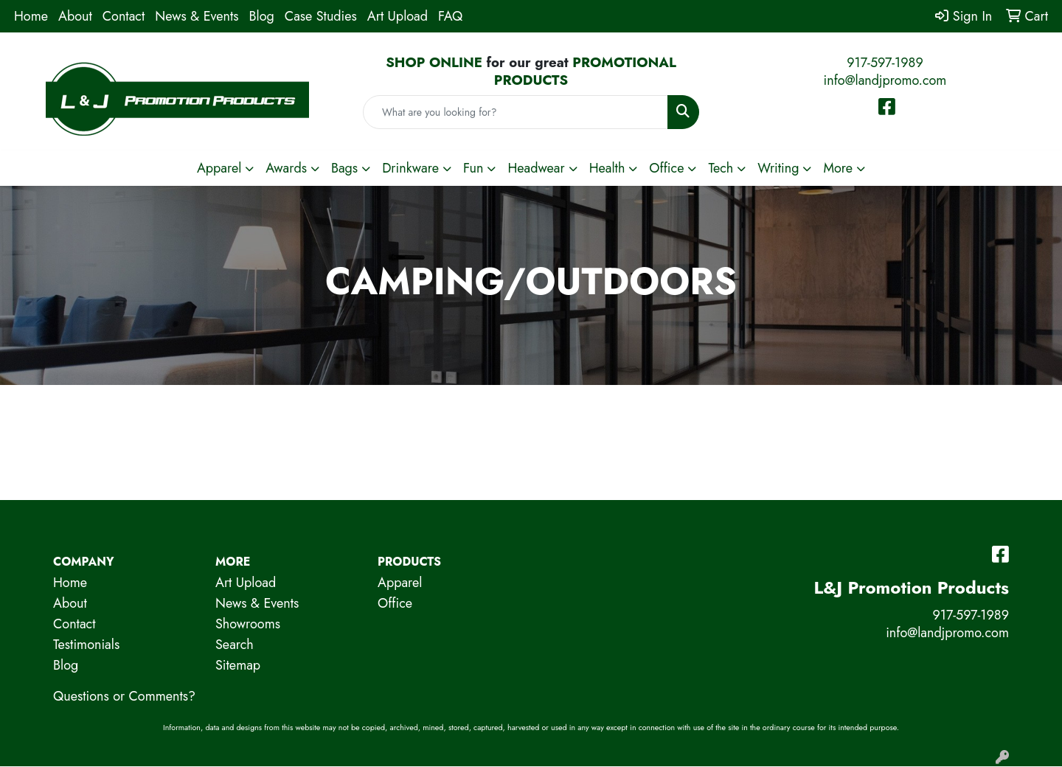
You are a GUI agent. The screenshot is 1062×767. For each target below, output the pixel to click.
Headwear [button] (535, 168)
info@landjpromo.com (885, 80)
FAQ (450, 16)
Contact (124, 16)
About (75, 16)
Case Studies (321, 16)
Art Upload (397, 16)
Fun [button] (473, 168)
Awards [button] (286, 168)
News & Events (196, 16)
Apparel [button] (219, 168)
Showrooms (247, 624)
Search (234, 644)
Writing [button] (778, 168)
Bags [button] (344, 168)
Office (395, 603)
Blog (261, 16)
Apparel (400, 582)
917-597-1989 (885, 62)
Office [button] (666, 168)
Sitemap (237, 665)
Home (31, 16)
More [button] (838, 168)
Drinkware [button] (410, 168)
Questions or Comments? (124, 696)
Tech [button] (720, 168)
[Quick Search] (515, 112)
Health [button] (607, 168)
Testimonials (86, 644)
